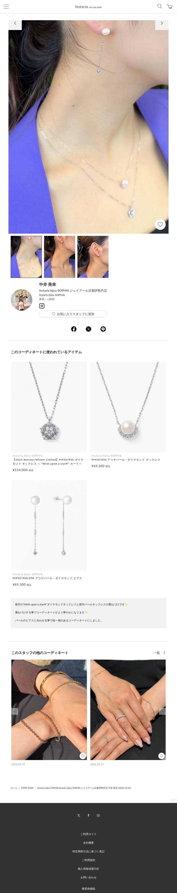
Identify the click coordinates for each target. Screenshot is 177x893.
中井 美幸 (47, 284)
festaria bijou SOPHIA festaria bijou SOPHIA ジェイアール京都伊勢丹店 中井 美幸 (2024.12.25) (84, 788)
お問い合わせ (88, 877)
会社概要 (88, 842)
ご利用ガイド (88, 834)
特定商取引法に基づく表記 (88, 851)
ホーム (14, 788)
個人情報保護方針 (88, 868)
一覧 (157, 653)
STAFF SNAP (27, 788)
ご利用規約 (88, 860)
